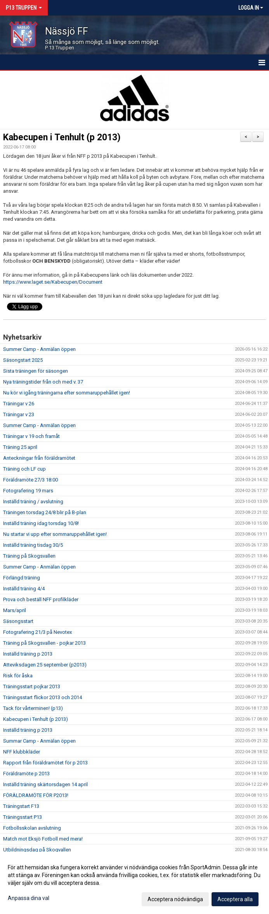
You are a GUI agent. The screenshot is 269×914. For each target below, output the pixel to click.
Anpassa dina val (28, 898)
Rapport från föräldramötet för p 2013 (45, 763)
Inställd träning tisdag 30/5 (33, 545)
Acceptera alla (235, 899)
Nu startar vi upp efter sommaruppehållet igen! (55, 534)
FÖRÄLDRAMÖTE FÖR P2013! (35, 795)
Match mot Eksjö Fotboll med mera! (43, 839)
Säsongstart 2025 (23, 360)
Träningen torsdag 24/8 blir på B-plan (44, 512)
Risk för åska (18, 676)
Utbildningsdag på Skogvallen (37, 850)
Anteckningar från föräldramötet (39, 458)
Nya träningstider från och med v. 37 (43, 382)
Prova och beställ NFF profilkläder (40, 599)
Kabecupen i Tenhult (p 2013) (62, 137)
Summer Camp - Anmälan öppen (39, 349)
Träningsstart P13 (22, 817)
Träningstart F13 (21, 806)
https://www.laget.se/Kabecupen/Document (52, 282)
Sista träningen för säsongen (35, 371)
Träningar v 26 (18, 403)
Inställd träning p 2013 (27, 654)
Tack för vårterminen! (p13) (33, 708)
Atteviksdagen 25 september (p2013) (45, 665)
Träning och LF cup (24, 469)
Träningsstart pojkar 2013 (31, 686)
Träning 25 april (20, 447)
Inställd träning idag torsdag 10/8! (41, 523)
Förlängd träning (21, 578)
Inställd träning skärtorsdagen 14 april (45, 784)
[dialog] (134, 883)
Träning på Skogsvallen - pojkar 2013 (44, 643)
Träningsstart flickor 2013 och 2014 (42, 697)
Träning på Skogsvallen (29, 556)
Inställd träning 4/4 (24, 588)
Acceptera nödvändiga (175, 899)
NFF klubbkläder (21, 752)
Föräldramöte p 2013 (26, 773)
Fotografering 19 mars (28, 491)
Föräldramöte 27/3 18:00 (30, 480)
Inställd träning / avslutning (33, 501)
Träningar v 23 (18, 414)
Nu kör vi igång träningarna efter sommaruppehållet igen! (66, 393)
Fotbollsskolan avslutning (32, 828)
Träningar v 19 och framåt (31, 436)
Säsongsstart (18, 621)
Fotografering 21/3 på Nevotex (37, 632)
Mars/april (14, 610)
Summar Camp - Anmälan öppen (39, 741)
